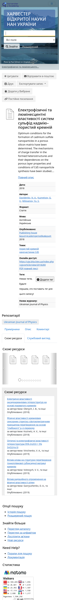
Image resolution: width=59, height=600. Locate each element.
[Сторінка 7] (33, 380)
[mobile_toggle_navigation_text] (51, 4)
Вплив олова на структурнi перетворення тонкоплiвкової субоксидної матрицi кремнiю (29, 463)
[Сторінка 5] (29, 380)
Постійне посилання (18, 99)
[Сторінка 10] (40, 380)
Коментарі (43, 329)
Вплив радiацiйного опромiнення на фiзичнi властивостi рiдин (26, 481)
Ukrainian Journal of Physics (20, 322)
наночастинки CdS (29, 252)
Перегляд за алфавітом (22, 532)
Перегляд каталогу (19, 529)
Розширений (30, 47)
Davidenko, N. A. (27, 197)
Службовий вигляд (38, 338)
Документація (16, 557)
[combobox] (29, 33)
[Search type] (29, 40)
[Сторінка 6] (31, 380)
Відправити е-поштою (39, 76)
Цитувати (11, 76)
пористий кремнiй (29, 248)
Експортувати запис (31, 83)
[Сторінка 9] (38, 380)
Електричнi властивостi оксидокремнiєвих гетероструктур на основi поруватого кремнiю (27, 402)
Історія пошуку (17, 512)
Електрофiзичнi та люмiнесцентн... (20, 66)
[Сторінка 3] (24, 380)
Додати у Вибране (17, 91)
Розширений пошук (20, 515)
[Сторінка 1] (19, 379)
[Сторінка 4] (27, 380)
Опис (28, 329)
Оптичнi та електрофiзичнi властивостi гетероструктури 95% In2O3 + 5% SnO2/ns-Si (28, 444)
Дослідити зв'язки (19, 536)
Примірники (12, 329)
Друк (9, 84)
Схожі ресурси (13, 338)
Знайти (12, 46)
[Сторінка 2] (22, 380)
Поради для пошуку (20, 553)
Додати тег (45, 279)
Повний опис (26, 177)
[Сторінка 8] (36, 380)
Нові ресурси (15, 540)
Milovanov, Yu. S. (30, 200)
